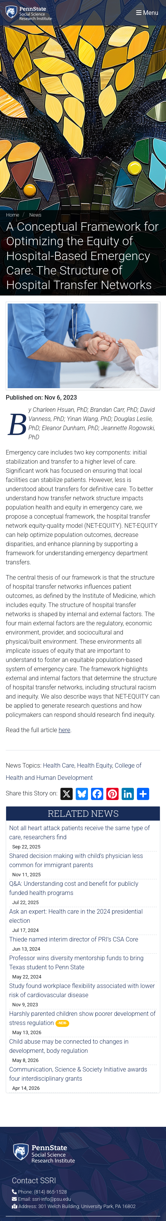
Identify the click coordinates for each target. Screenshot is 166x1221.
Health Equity (94, 765)
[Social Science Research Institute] (30, 13)
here (64, 730)
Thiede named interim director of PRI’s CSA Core (73, 939)
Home (12, 215)
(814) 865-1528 (50, 1192)
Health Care (58, 765)
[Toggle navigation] (147, 13)
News (35, 215)
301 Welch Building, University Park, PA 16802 (87, 1206)
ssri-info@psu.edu (51, 1199)
